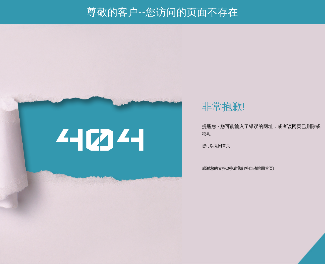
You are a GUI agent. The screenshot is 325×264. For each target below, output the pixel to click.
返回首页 (222, 146)
